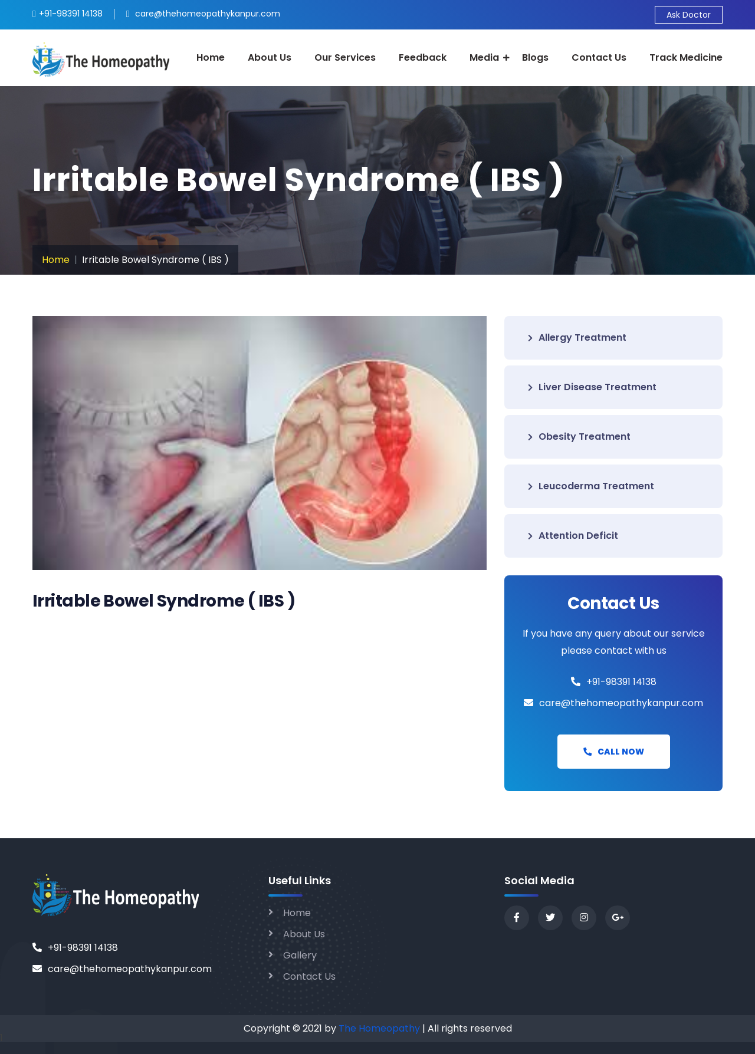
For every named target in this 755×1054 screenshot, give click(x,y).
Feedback (423, 57)
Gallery (300, 955)
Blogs (535, 57)
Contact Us (599, 57)
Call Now (613, 751)
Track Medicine (686, 57)
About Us (269, 57)
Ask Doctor (689, 15)
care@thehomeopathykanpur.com (621, 703)
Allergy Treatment (577, 337)
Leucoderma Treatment (591, 486)
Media (484, 57)
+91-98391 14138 (621, 682)
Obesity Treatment (579, 436)
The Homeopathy (379, 1028)
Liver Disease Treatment (592, 387)
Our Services (345, 57)
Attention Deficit (573, 535)
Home (210, 57)
